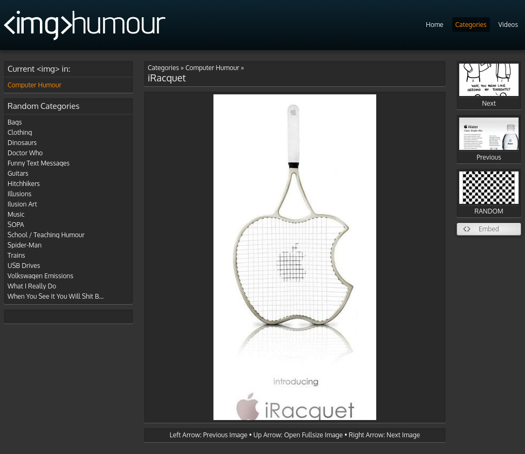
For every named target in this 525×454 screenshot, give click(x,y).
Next (489, 85)
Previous (489, 139)
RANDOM (489, 193)
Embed (489, 229)
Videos (508, 24)
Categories (471, 24)
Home (435, 24)
